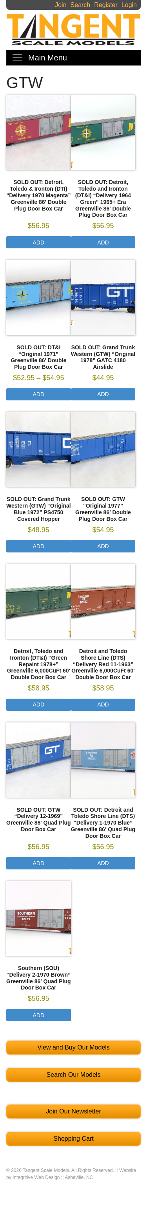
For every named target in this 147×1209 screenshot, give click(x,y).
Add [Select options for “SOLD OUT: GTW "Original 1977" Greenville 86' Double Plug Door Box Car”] (103, 546)
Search (81, 5)
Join (60, 5)
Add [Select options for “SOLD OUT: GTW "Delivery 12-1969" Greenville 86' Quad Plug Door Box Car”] (39, 863)
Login (129, 5)
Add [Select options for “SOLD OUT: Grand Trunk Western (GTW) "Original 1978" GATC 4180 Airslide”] (103, 394)
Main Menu (47, 57)
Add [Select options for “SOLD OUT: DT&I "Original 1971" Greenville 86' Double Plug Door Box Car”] (39, 394)
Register (106, 5)
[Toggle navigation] (17, 57)
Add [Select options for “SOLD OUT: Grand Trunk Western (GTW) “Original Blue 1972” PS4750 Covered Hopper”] (39, 546)
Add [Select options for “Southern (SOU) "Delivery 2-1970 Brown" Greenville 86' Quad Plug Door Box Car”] (39, 1015)
